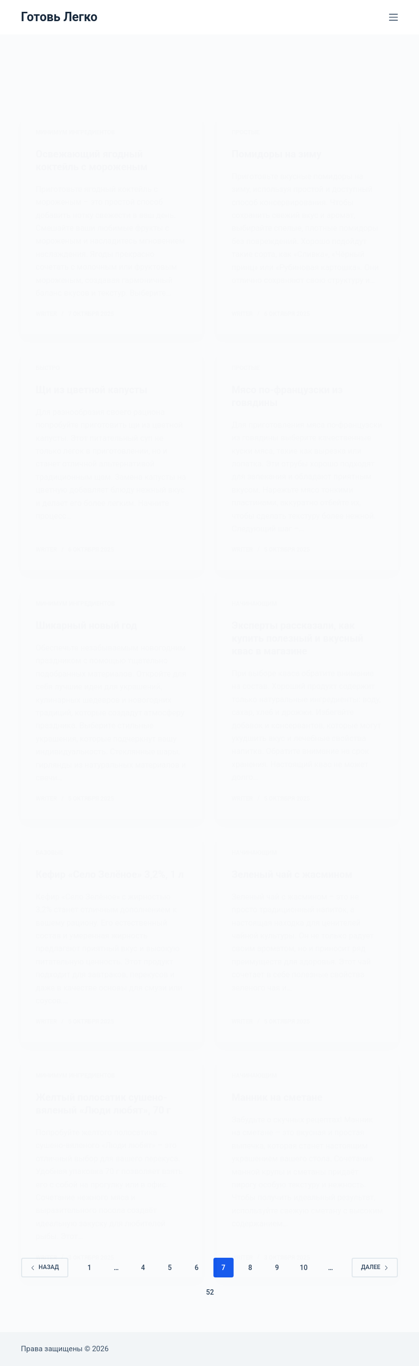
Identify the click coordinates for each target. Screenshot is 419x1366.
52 (210, 1292)
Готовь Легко (59, 17)
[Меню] (393, 17)
